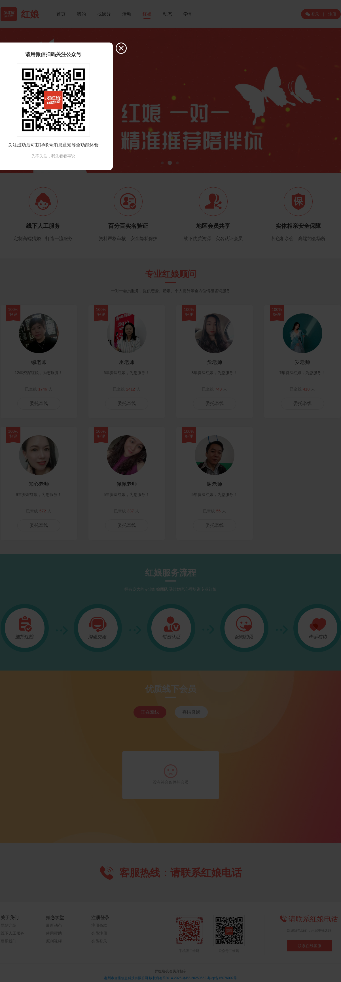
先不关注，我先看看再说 (53, 156)
